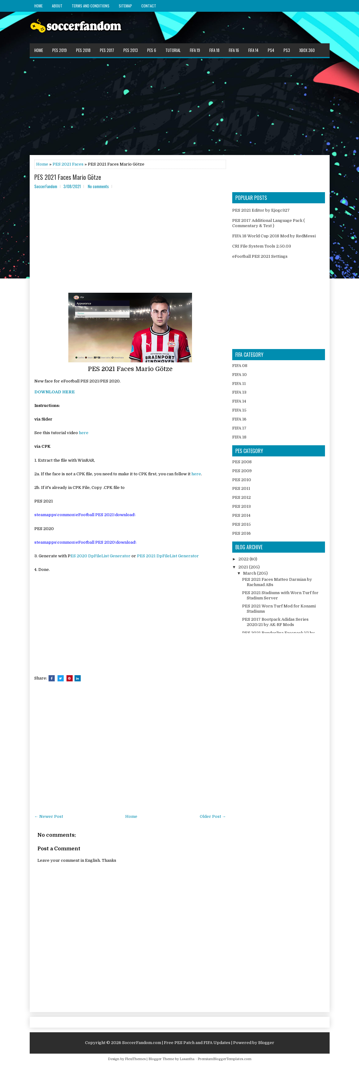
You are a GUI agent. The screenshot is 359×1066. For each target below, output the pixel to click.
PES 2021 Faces (68, 164)
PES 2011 (241, 488)
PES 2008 (242, 462)
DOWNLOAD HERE (54, 392)
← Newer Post (48, 816)
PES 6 (151, 50)
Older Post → (213, 816)
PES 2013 (130, 50)
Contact (148, 5)
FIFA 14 (253, 50)
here (83, 432)
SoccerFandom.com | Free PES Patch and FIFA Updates (176, 1042)
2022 (244, 559)
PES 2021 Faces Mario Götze (67, 177)
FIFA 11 (239, 383)
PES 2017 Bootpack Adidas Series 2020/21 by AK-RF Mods (275, 622)
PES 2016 (241, 533)
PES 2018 (83, 50)
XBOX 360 (307, 50)
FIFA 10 (239, 374)
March (250, 573)
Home (38, 5)
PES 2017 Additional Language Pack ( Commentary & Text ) (268, 223)
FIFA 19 (195, 50)
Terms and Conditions (90, 5)
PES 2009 (242, 470)
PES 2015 (241, 524)
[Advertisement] (180, 106)
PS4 (271, 50)
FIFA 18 (214, 50)
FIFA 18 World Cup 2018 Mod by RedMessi (274, 236)
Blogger (266, 1042)
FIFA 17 (239, 428)
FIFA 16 (234, 50)
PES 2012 (241, 497)
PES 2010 (241, 479)
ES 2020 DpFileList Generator (100, 556)
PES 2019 (59, 50)
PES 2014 (241, 515)
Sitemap (125, 5)
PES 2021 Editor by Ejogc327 (261, 210)
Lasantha (187, 1059)
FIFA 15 (239, 410)
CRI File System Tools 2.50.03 (261, 246)
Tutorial (173, 50)
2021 (243, 567)
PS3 (287, 50)
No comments (98, 186)
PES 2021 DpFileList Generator (168, 556)
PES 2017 (107, 50)
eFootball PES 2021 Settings (260, 256)
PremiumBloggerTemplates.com (224, 1059)
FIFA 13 (239, 392)
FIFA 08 (239, 365)
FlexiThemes (135, 1059)
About (57, 5)
